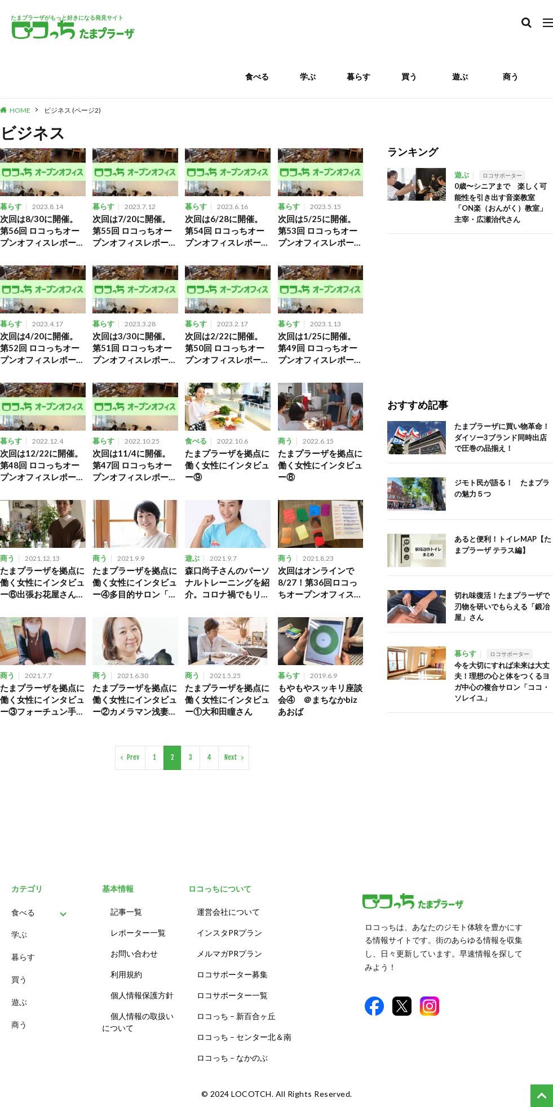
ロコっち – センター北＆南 (244, 1037)
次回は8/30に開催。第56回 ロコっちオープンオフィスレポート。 (39, 231)
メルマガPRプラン (229, 953)
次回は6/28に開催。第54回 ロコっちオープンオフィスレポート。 (224, 231)
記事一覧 (126, 911)
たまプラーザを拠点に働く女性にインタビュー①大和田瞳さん (227, 699)
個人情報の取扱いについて (138, 1022)
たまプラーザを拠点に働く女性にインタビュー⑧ (320, 465)
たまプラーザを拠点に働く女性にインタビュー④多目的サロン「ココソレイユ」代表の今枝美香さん (134, 582)
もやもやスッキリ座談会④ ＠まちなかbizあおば (320, 699)
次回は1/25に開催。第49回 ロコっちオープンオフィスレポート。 (317, 348)
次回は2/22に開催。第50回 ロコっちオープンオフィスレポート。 (224, 348)
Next (230, 757)
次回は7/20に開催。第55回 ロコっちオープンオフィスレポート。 (132, 231)
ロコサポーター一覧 (232, 995)
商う (511, 76)
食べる (257, 76)
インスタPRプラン (229, 932)
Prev (133, 757)
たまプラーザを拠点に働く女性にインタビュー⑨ (227, 465)
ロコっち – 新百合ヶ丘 (236, 1016)
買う (409, 76)
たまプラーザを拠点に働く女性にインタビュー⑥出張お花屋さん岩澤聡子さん (42, 582)
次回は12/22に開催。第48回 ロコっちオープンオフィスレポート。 (41, 465)
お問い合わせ (134, 953)
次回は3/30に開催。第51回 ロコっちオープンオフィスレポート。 (132, 348)
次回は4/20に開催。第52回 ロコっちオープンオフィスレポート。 (39, 348)
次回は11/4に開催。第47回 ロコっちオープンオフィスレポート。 (132, 465)
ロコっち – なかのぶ (232, 1057)
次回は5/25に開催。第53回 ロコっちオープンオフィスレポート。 (317, 231)
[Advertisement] (470, 304)
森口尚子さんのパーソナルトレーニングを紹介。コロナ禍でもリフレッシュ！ (227, 582)
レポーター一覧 (138, 932)
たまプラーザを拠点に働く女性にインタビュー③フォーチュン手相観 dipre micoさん (42, 700)
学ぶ (308, 76)
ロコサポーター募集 (232, 974)
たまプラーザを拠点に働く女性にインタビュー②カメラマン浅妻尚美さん (134, 700)
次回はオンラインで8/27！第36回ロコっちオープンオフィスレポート (320, 582)
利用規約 (126, 974)
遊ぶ (460, 76)
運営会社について (228, 911)
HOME (20, 110)
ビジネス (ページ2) (72, 110)
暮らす (358, 76)
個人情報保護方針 (142, 995)
